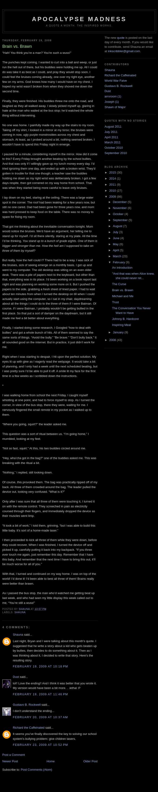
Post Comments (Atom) (36, 769)
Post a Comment (13, 755)
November (120, 208)
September (120, 220)
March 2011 (113, 142)
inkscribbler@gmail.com (124, 51)
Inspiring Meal (121, 325)
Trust (115, 302)
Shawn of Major (115, 107)
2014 (113, 178)
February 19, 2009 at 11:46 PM (40, 694)
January (119, 332)
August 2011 (113, 126)
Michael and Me (122, 296)
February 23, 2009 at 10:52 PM (40, 745)
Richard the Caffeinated (28, 727)
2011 (113, 184)
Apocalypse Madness (79, 19)
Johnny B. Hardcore (125, 319)
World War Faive (116, 80)
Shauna (20, 612)
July (116, 232)
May (116, 244)
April (116, 250)
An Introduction (122, 267)
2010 (113, 190)
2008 (113, 340)
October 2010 (114, 147)
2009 (113, 196)
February (119, 262)
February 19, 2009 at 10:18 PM (40, 666)
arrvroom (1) (113, 96)
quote (121, 37)
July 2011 (111, 132)
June (116, 238)
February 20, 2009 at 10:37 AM (40, 717)
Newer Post (10, 761)
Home (51, 761)
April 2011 (111, 137)
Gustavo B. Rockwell (27, 704)
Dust (16, 677)
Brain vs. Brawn (122, 290)
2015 (113, 172)
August (118, 226)
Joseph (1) (112, 101)
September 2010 (116, 153)
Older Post (90, 761)
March (117, 256)
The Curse (119, 284)
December (120, 202)
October (119, 214)
